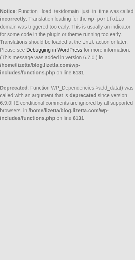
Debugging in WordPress (54, 50)
